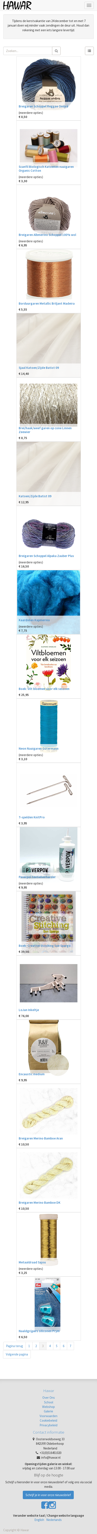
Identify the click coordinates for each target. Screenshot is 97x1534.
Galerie (48, 1411)
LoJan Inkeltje (29, 1010)
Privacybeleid (48, 1425)
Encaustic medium (32, 1074)
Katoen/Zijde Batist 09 (35, 496)
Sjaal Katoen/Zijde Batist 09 (39, 368)
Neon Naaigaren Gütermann (39, 748)
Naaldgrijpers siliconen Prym (39, 1331)
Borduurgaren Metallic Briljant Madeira (47, 303)
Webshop (48, 1407)
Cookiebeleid (48, 1420)
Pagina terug (14, 1346)
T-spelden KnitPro (32, 817)
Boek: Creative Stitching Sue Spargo (45, 946)
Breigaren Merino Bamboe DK (39, 1202)
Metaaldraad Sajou (32, 1262)
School (48, 1402)
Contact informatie (48, 1432)
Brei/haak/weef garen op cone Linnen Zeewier (45, 430)
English (39, 1520)
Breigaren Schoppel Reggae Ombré (43, 106)
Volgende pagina (17, 1354)
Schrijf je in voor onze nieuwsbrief (48, 1495)
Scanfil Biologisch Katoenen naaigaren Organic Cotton (46, 169)
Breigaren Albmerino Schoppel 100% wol (47, 235)
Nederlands (54, 1520)
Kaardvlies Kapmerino (34, 620)
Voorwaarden (48, 1416)
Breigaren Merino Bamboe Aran (41, 1138)
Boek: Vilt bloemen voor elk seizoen (44, 689)
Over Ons (48, 1397)
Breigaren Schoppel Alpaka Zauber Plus (46, 556)
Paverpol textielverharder (37, 877)
